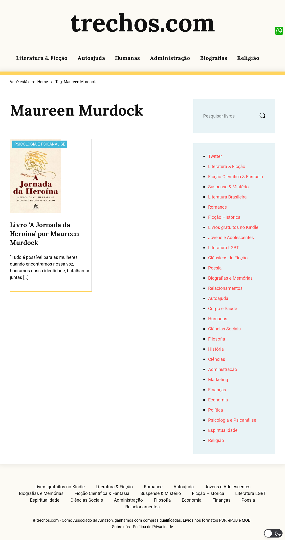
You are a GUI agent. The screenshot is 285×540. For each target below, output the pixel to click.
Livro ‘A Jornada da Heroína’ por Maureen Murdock (44, 234)
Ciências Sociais (224, 329)
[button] (273, 533)
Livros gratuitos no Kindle (233, 227)
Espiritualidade (223, 430)
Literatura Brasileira (227, 197)
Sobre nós (121, 527)
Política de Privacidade (153, 527)
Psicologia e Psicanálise (39, 144)
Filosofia (216, 339)
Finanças (217, 390)
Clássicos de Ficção (228, 258)
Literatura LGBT (223, 248)
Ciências (216, 359)
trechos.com (142, 22)
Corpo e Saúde (222, 308)
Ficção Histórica (224, 217)
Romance (217, 207)
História (216, 349)
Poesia (215, 268)
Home (42, 82)
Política (215, 410)
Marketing (218, 379)
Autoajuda (91, 57)
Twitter (215, 156)
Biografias (213, 57)
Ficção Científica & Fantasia (235, 176)
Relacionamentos (225, 288)
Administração (170, 57)
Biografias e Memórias (230, 278)
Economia (218, 400)
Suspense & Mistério (228, 187)
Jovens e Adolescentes (231, 237)
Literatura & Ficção (41, 57)
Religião (248, 57)
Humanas (127, 57)
